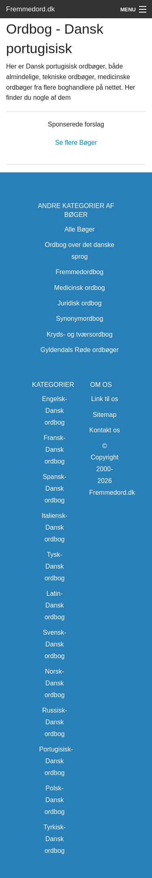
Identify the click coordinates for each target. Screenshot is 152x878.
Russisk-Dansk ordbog (54, 722)
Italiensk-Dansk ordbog (55, 527)
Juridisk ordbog (80, 303)
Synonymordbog (79, 318)
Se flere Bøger (76, 142)
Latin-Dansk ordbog (55, 605)
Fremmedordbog (79, 271)
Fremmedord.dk (30, 9)
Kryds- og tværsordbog (80, 334)
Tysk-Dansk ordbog (55, 566)
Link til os (104, 398)
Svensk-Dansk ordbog (54, 644)
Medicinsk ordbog (79, 287)
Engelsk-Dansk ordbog (54, 410)
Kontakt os (104, 430)
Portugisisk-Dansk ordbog (56, 761)
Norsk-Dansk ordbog (55, 683)
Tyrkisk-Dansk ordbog (54, 839)
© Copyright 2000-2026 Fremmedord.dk (112, 469)
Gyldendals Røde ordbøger (80, 349)
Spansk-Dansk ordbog (54, 488)
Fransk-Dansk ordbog (54, 449)
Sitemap (105, 414)
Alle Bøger (79, 229)
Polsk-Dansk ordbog (55, 800)
